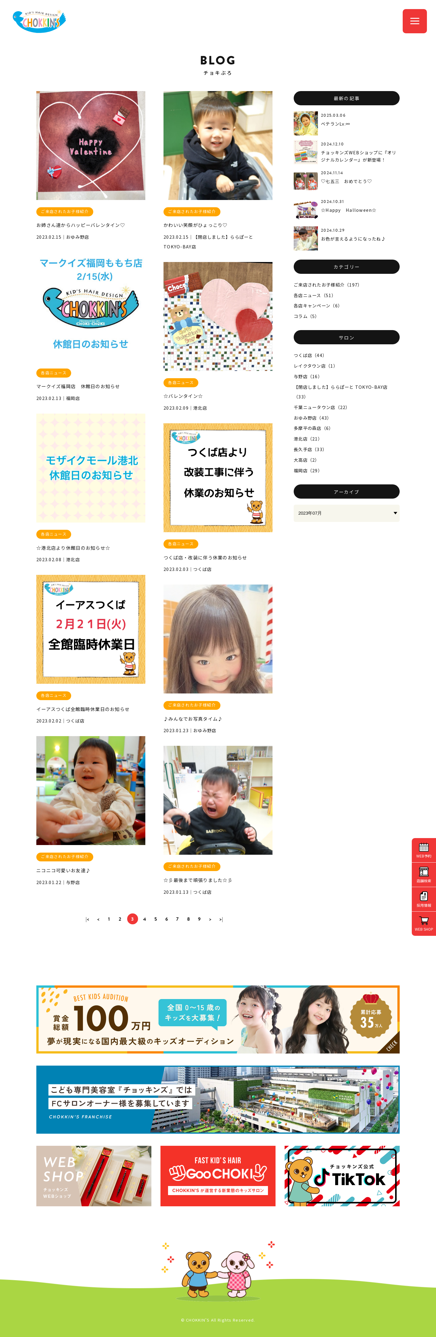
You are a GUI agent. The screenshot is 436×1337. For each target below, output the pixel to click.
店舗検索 (424, 880)
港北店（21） (308, 438)
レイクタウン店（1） (316, 365)
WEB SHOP (424, 929)
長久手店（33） (310, 449)
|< (88, 919)
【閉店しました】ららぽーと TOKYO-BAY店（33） (341, 392)
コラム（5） (307, 316)
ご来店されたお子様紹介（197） (328, 284)
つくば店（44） (310, 355)
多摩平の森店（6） (314, 428)
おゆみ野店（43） (313, 418)
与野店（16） (308, 376)
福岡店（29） (308, 470)
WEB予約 (423, 855)
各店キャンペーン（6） (318, 305)
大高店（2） (307, 460)
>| (221, 919)
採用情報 (424, 905)
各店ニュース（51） (315, 295)
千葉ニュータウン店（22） (322, 407)
